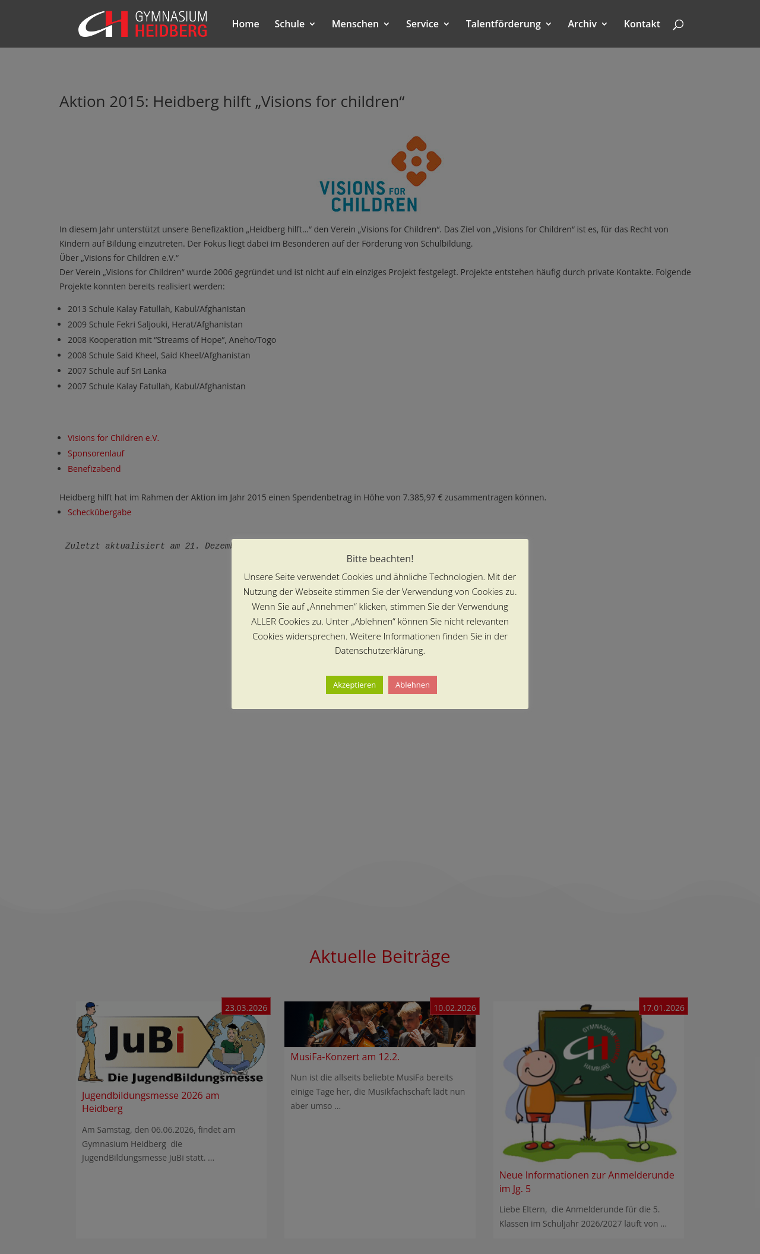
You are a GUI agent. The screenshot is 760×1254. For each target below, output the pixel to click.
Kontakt (642, 25)
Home (245, 25)
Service (422, 25)
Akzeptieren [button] (354, 684)
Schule (289, 25)
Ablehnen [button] (412, 684)
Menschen (355, 25)
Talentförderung (503, 25)
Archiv (582, 25)
